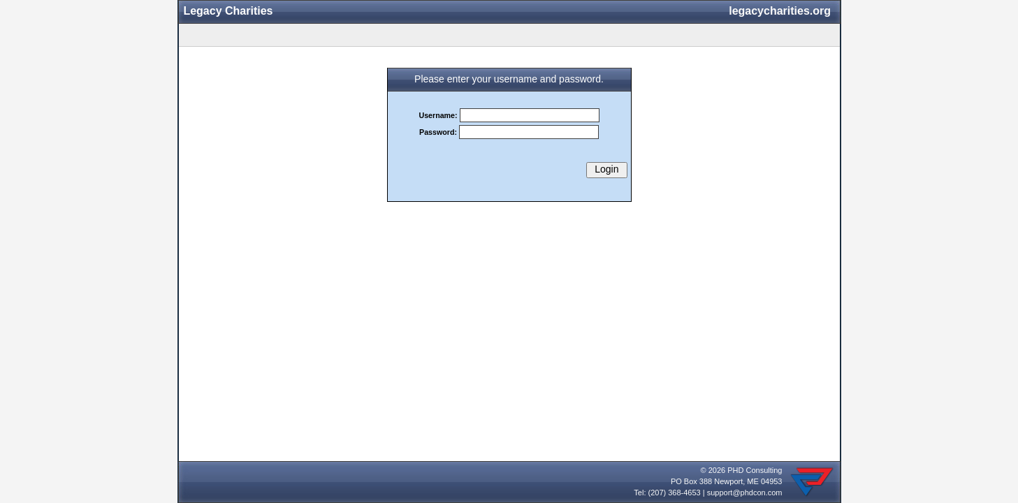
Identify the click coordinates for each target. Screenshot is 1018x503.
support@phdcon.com (745, 492)
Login (606, 169)
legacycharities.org (780, 11)
